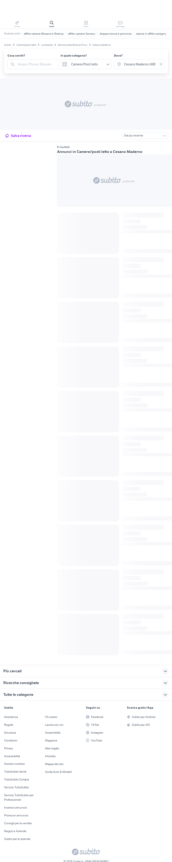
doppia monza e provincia (115, 34)
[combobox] (36, 64)
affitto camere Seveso (81, 34)
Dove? (118, 55)
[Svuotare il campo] (161, 64)
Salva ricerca (17, 135)
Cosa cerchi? (16, 55)
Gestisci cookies (14, 764)
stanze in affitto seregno (151, 34)
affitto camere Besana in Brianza (43, 34)
